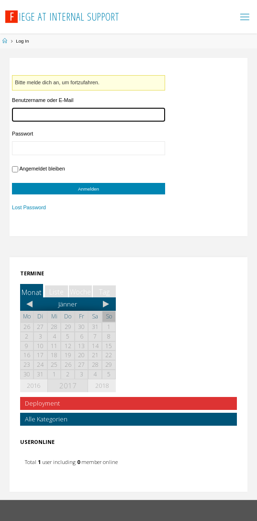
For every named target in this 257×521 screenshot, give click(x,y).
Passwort (22, 133)
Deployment (42, 403)
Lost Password (29, 207)
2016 (33, 385)
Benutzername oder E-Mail (42, 100)
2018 (102, 385)
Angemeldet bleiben (42, 168)
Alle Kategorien (46, 419)
